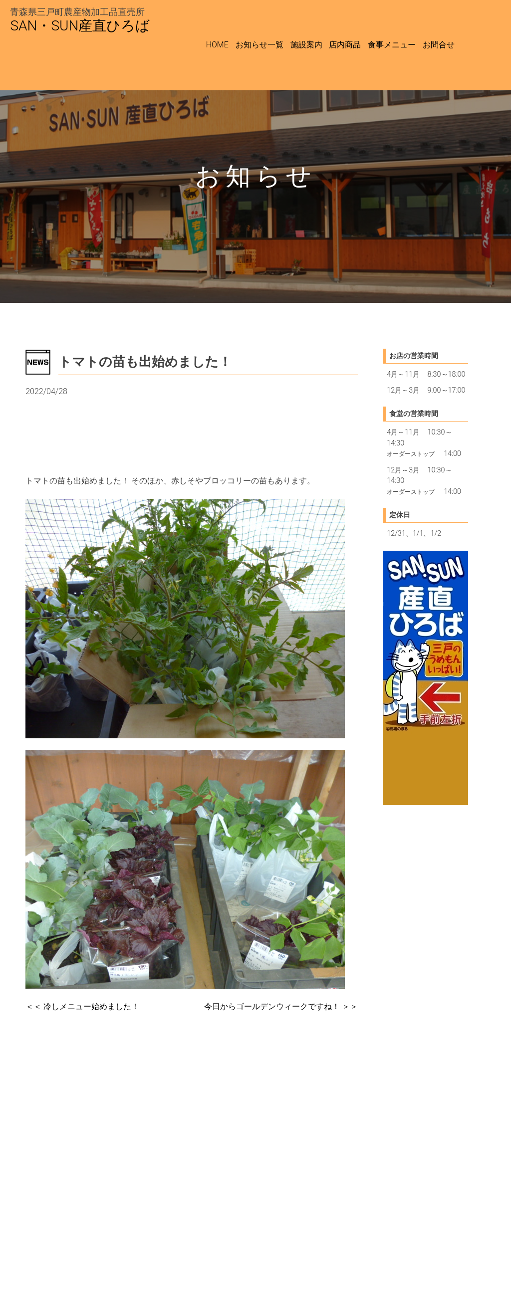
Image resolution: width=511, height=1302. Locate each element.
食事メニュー (392, 44)
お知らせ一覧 (259, 44)
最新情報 (45, 416)
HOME (217, 44)
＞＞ (281, 1006)
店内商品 (345, 44)
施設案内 (306, 44)
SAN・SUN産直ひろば (80, 26)
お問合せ (439, 44)
